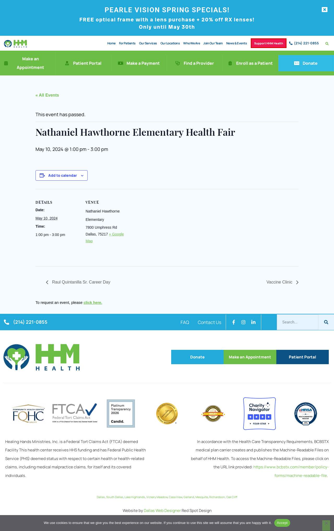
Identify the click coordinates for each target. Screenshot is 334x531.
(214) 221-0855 (306, 43)
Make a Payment (143, 63)
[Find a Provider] (178, 63)
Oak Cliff (231, 497)
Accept (282, 523)
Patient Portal (87, 63)
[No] (326, 525)
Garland (188, 497)
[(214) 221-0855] (291, 43)
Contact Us (208, 322)
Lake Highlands (134, 497)
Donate (310, 63)
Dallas (101, 497)
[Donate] (297, 63)
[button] (327, 44)
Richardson (217, 497)
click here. (93, 303)
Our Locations (168, 43)
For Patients (125, 43)
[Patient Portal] (67, 63)
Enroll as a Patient (254, 63)
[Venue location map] (163, 225)
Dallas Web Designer (162, 511)
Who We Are (189, 43)
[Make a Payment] (120, 63)
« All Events (47, 95)
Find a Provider (199, 63)
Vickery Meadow (157, 497)
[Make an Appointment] (6, 63)
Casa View (175, 497)
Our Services (146, 43)
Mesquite (201, 497)
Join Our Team (210, 43)
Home (109, 43)
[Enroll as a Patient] (230, 63)
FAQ (181, 322)
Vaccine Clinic (280, 282)
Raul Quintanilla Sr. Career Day (80, 282)
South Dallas (114, 497)
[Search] (326, 322)
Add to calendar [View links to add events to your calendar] (62, 175)
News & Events (234, 43)
